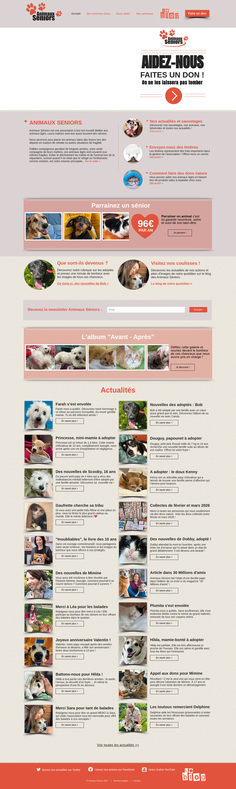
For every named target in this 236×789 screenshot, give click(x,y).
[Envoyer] (198, 309)
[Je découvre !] (183, 367)
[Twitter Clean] (38, 769)
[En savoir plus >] (70, 421)
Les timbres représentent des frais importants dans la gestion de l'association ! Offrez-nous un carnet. (179, 152)
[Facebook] (90, 769)
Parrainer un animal (177, 216)
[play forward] (124, 226)
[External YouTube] (79, 69)
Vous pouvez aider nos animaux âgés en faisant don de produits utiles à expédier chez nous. (177, 179)
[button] (98, 14)
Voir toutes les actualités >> (118, 745)
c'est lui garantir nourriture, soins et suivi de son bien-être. (181, 220)
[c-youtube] (144, 769)
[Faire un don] (197, 13)
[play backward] (29, 226)
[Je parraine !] (180, 232)
